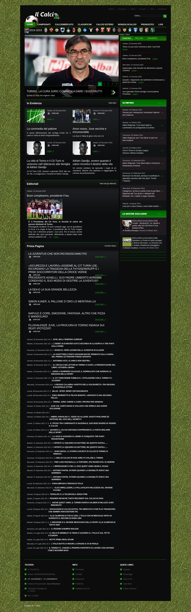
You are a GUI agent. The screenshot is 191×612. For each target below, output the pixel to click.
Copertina (126, 38)
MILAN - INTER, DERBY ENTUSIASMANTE (70, 391)
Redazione (162, 9)
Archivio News (110, 246)
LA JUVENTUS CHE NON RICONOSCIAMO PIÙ (57, 253)
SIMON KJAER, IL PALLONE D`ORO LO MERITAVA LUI (62, 301)
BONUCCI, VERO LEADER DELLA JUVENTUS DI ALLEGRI (79, 350)
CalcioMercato (64, 24)
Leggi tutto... (100, 257)
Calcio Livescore (129, 589)
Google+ (143, 9)
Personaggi (127, 574)
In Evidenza (34, 103)
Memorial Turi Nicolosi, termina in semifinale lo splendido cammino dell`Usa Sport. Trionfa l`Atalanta (141, 178)
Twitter (132, 9)
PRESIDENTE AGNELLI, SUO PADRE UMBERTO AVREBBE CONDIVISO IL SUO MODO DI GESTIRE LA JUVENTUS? (65, 279)
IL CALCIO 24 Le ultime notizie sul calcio (42, 19)
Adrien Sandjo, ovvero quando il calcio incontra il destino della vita (93, 162)
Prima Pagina (35, 246)
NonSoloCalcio (127, 24)
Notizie (111, 9)
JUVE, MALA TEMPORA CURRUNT (67, 339)
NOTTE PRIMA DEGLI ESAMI (61, 540)
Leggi (125, 49)
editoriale (55, 113)
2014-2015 (35, 30)
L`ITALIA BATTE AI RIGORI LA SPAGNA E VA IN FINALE (74, 544)
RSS (152, 9)
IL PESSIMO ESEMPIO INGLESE (64, 529)
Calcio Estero (104, 24)
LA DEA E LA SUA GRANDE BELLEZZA (52, 289)
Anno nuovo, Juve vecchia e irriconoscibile (89, 130)
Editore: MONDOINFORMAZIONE (41, 574)
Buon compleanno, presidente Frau (136, 59)
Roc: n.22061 (33, 596)
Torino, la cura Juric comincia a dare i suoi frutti (141, 47)
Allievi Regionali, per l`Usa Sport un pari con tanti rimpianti (140, 139)
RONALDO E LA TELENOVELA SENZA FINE (68, 494)
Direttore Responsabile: (44, 584)
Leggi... (50, 119)
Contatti (79, 574)
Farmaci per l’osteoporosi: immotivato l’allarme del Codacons (141, 113)
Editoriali (32, 183)
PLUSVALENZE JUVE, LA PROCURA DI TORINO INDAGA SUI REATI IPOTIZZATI (66, 327)
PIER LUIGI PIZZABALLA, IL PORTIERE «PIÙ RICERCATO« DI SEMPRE (84, 462)
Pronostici (147, 24)
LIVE (160, 24)
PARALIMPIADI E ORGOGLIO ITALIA (67, 484)
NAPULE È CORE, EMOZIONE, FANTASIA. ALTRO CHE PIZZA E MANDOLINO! (66, 315)
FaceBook (122, 9)
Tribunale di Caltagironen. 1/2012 (37, 590)
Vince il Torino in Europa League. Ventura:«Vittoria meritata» (136, 151)
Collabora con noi (82, 589)
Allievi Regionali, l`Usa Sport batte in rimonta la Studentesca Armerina (141, 164)
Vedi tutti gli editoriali (108, 184)
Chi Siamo (80, 569)
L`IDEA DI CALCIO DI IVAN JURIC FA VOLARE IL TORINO (79, 458)
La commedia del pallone (42, 128)
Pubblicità (79, 584)
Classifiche (152, 38)
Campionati (44, 24)
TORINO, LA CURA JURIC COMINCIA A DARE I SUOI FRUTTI (64, 91)
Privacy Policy (48, 606)
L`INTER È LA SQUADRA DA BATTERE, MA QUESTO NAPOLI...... (80, 443)
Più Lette (139, 38)
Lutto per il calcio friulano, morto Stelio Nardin (141, 206)
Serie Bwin (127, 584)
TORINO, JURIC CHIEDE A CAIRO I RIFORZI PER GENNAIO (78, 402)
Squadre (126, 569)
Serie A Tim (127, 579)
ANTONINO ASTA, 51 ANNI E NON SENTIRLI (71, 361)
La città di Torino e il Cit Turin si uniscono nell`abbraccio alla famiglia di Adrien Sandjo (48, 164)
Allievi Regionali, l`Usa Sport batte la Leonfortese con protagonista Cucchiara (138, 126)
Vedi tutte (112, 103)
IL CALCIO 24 (33, 569)
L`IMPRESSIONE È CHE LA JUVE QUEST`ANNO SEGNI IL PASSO (80, 466)
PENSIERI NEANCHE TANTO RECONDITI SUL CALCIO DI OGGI (76, 498)
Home (30, 24)
